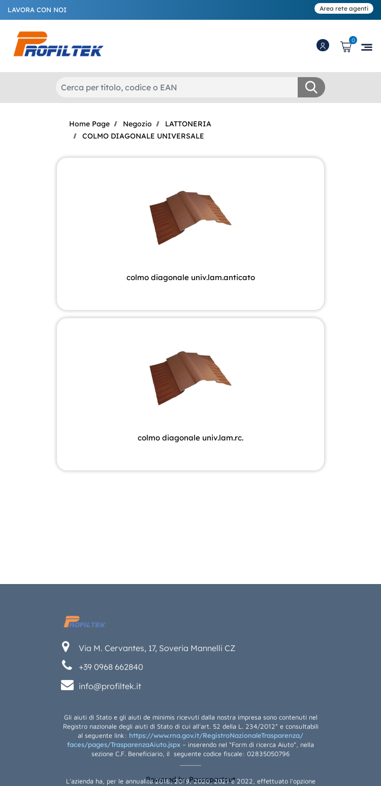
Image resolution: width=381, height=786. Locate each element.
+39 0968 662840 (111, 714)
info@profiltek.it (110, 733)
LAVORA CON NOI (37, 10)
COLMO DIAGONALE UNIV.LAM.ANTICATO (190, 277)
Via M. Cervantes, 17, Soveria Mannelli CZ (157, 695)
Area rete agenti (344, 8)
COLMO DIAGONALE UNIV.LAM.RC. (190, 437)
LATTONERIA (188, 123)
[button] (311, 87)
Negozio (137, 123)
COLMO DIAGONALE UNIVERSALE (143, 136)
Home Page (89, 123)
